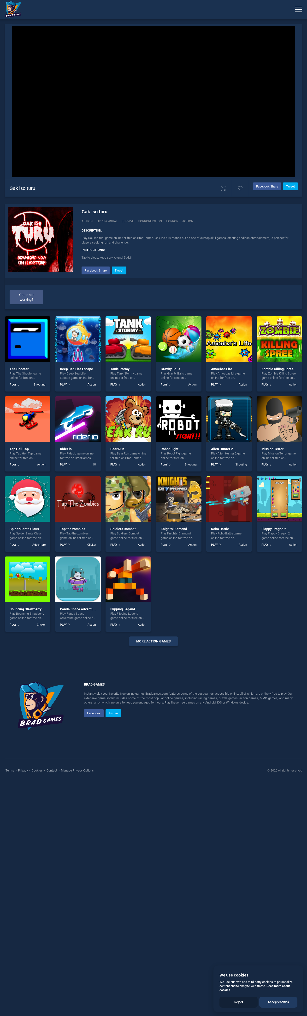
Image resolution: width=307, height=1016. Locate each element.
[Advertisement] (153, 723)
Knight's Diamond (174, 529)
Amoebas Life (221, 369)
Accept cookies (278, 1002)
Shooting (40, 384)
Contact (52, 914)
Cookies (37, 914)
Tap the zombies (72, 529)
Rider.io (66, 449)
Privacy (23, 914)
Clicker (91, 544)
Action (87, 221)
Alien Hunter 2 (222, 449)
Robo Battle (220, 529)
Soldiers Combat (123, 529)
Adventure (39, 544)
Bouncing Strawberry (25, 609)
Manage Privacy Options (77, 914)
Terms (10, 914)
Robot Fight (169, 449)
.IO (94, 464)
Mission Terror (272, 449)
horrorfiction (150, 221)
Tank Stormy (120, 369)
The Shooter (19, 369)
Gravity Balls (170, 369)
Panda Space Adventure (78, 609)
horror (172, 221)
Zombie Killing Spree (277, 369)
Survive (128, 221)
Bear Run (117, 449)
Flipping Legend (122, 609)
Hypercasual (107, 221)
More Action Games (153, 641)
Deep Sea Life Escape (76, 369)
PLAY (13, 384)
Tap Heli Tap (19, 449)
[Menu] (298, 9)
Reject (238, 1002)
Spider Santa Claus (24, 529)
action (187, 221)
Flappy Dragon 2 (273, 529)
